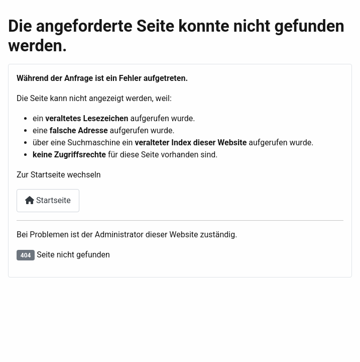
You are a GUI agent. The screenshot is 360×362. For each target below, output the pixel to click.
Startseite (48, 200)
